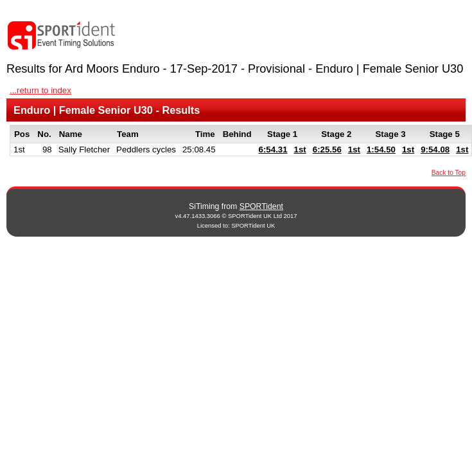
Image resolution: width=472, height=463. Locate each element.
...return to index (40, 90)
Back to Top (449, 172)
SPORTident (261, 206)
